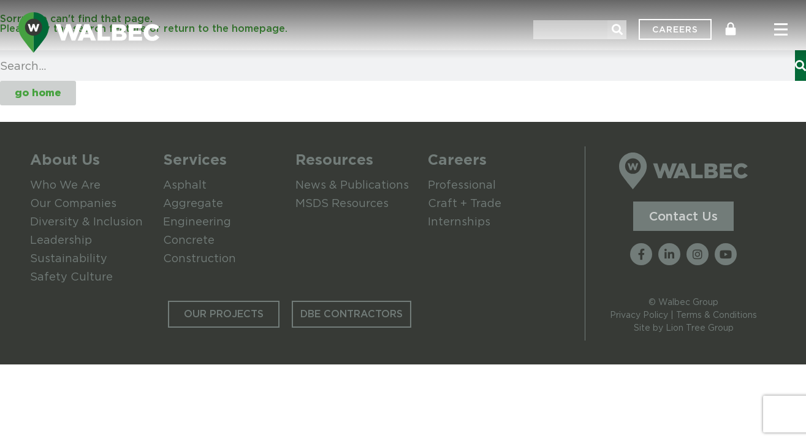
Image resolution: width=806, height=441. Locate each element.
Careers (457, 159)
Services (195, 159)
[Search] (616, 29)
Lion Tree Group (700, 328)
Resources (334, 159)
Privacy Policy (639, 315)
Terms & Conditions (716, 315)
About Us (65, 159)
